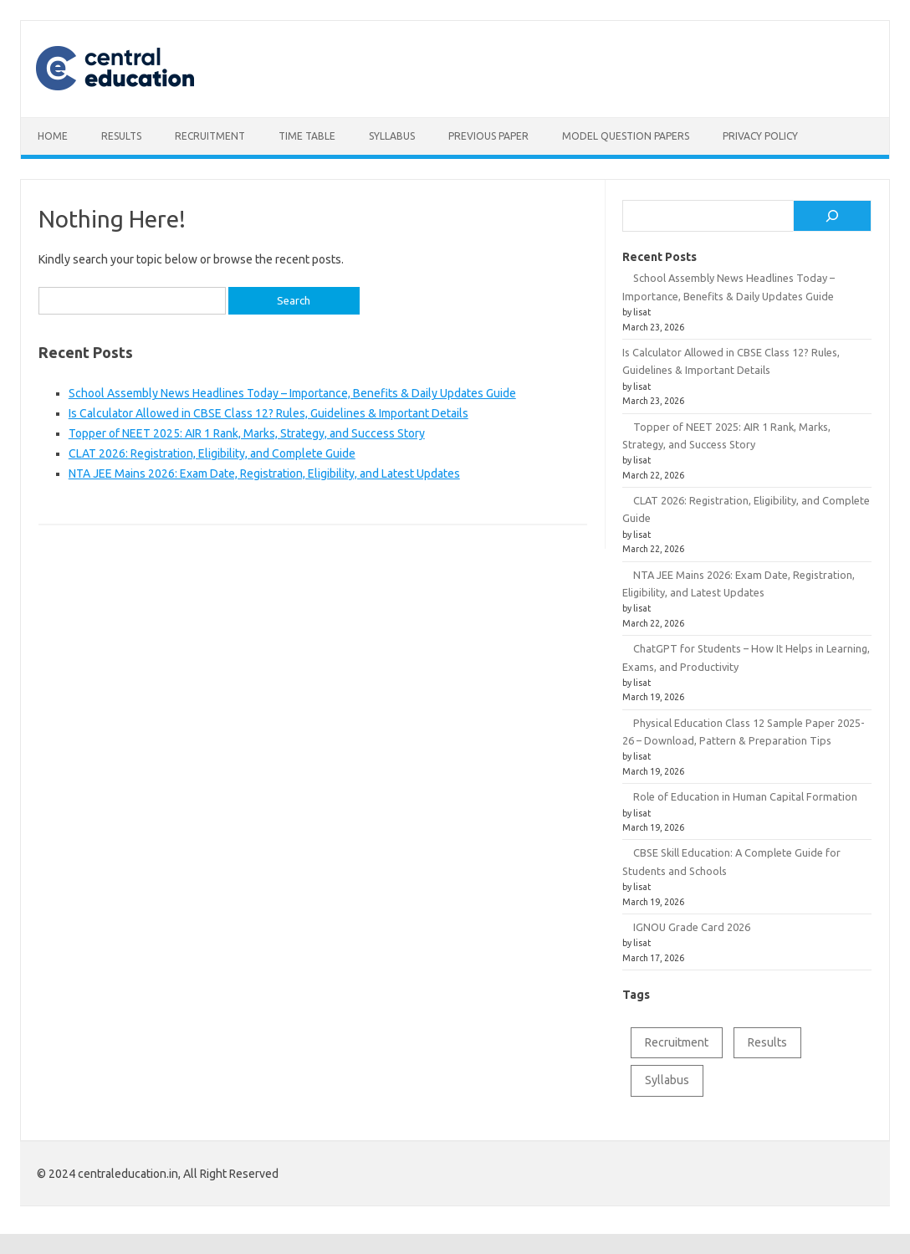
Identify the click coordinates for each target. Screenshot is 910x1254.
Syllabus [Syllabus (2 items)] (667, 1080)
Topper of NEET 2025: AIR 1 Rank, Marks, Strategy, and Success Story (247, 433)
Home (53, 136)
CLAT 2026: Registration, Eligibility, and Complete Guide (212, 453)
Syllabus (392, 136)
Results (121, 136)
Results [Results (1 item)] (767, 1042)
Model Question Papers (625, 136)
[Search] (832, 216)
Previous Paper (488, 136)
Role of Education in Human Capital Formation (745, 796)
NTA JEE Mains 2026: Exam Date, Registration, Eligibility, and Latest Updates (264, 473)
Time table (307, 136)
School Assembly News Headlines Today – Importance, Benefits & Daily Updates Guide (292, 393)
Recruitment (210, 136)
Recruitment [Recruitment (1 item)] (676, 1042)
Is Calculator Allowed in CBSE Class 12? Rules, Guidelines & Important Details (268, 413)
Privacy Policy (760, 136)
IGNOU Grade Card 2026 (691, 927)
